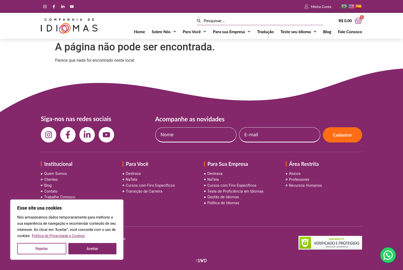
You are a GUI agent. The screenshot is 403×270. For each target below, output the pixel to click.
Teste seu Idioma (298, 31)
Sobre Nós (164, 31)
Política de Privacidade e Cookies (58, 236)
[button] (388, 255)
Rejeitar (41, 249)
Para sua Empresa (231, 31)
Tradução (265, 31)
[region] (66, 230)
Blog (327, 31)
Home (139, 31)
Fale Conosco (350, 31)
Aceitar (92, 249)
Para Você (194, 31)
